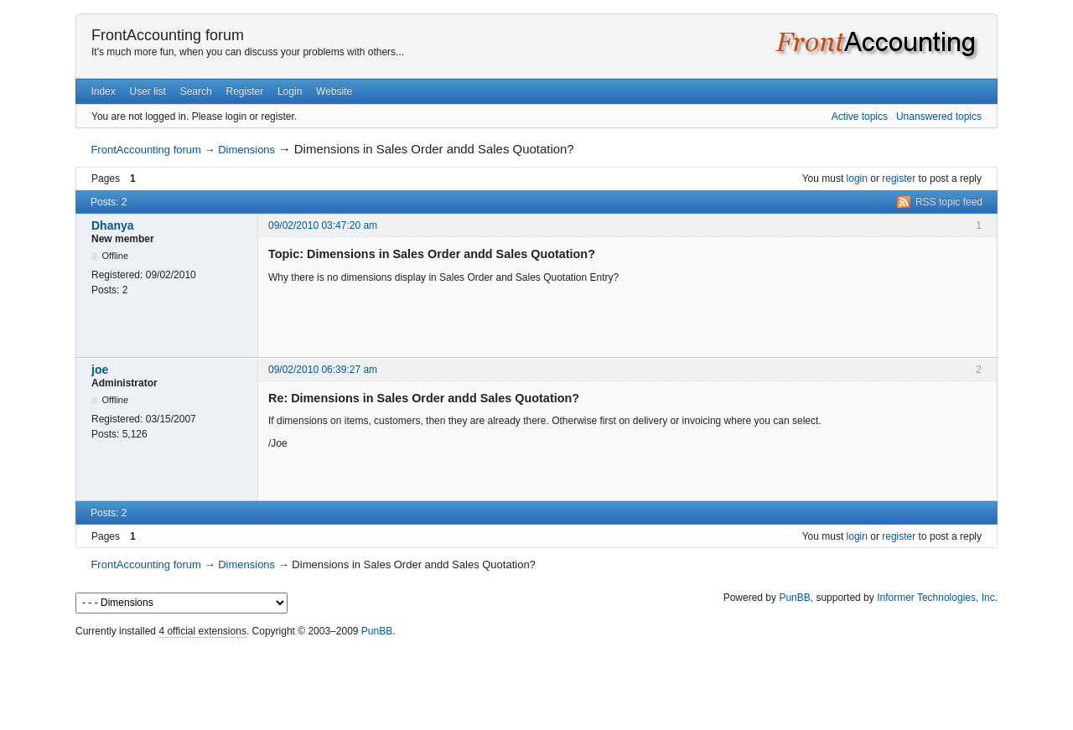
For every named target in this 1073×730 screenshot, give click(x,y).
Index (103, 91)
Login (289, 91)
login (857, 178)
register (898, 178)
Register (244, 91)
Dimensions (246, 149)
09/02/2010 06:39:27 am (322, 369)
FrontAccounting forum (167, 35)
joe (99, 369)
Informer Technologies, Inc (936, 597)
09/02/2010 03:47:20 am (322, 225)
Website (334, 91)
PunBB (794, 597)
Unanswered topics (939, 116)
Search (196, 91)
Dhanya (112, 225)
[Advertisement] (536, 679)
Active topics (860, 116)
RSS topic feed (948, 202)
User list (148, 91)
